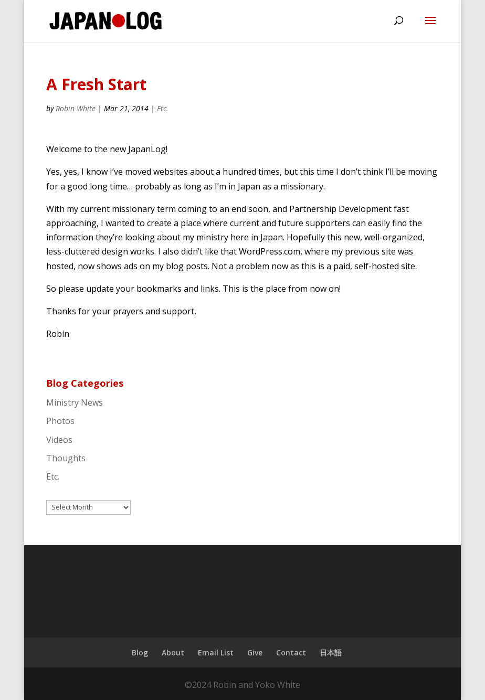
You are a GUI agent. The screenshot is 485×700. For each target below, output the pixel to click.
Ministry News (74, 402)
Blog (140, 652)
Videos (59, 440)
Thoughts (66, 458)
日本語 (331, 652)
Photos (60, 421)
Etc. (162, 108)
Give (254, 652)
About (173, 652)
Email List (216, 652)
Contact (291, 652)
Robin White (76, 108)
